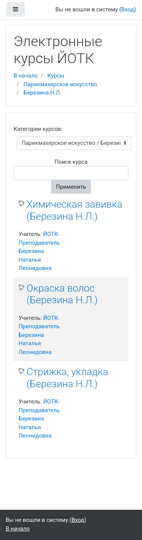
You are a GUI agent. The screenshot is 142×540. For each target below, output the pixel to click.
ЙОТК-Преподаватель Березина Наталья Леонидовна (39, 251)
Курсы (55, 75)
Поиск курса (71, 161)
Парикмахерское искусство (60, 84)
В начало (25, 75)
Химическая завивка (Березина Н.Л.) (74, 210)
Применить (71, 186)
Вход (127, 9)
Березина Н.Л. (42, 92)
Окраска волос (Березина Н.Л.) (62, 294)
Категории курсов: (38, 129)
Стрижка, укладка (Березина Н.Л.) (67, 377)
